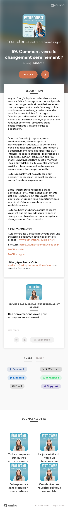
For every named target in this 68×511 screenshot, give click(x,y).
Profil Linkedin (16, 249)
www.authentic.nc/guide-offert (36, 239)
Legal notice (58, 505)
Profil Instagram (17, 254)
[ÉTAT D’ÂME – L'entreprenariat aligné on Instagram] (16, 340)
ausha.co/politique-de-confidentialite (29, 265)
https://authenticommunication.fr (39, 244)
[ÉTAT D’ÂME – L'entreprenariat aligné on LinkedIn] (24, 340)
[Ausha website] (57, 5)
